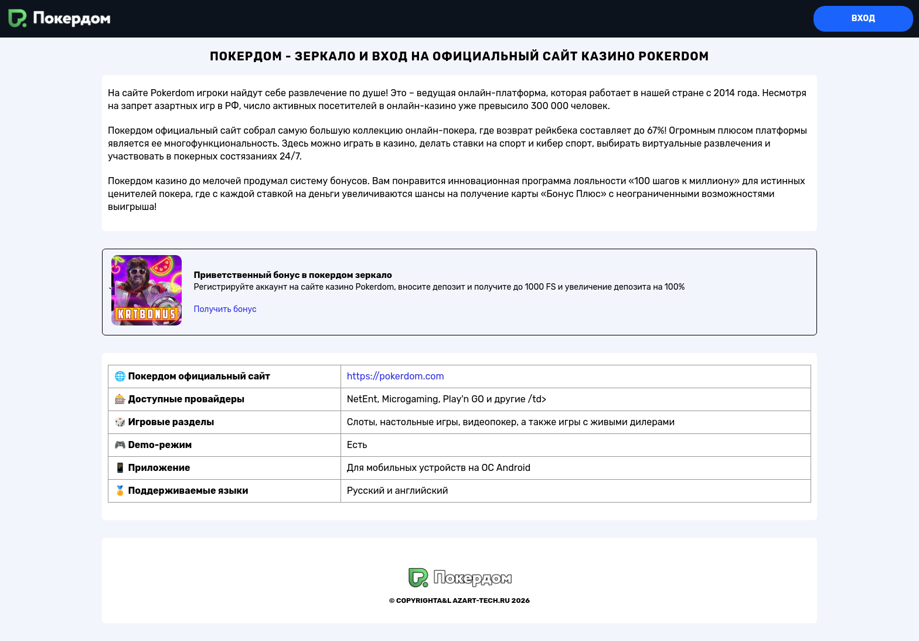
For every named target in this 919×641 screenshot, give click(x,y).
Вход (863, 18)
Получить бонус (224, 309)
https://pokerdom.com (395, 376)
